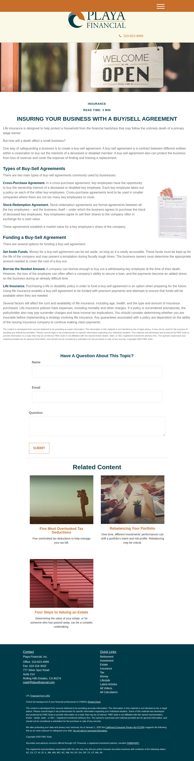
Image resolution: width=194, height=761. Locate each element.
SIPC (136, 743)
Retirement (106, 656)
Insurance (106, 668)
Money (104, 676)
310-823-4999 (131, 36)
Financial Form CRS (40, 696)
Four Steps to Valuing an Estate (61, 612)
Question (36, 412)
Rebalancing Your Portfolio (132, 528)
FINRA (130, 743)
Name (36, 362)
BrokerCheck (94, 702)
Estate (104, 664)
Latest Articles (108, 684)
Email (36, 387)
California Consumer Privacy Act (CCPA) (125, 727)
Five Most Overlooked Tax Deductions (61, 531)
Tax (102, 672)
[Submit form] (39, 448)
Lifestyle (105, 680)
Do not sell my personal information (90, 730)
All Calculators (109, 692)
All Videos (106, 688)
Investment (106, 660)
